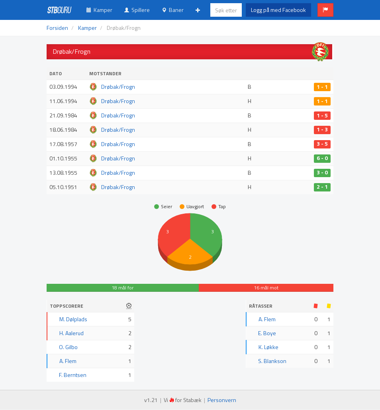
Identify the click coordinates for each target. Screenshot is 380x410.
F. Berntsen (72, 375)
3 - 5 (322, 144)
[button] (325, 10)
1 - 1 (322, 87)
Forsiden (57, 27)
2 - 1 (322, 187)
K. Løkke (268, 347)
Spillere (137, 10)
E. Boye (267, 333)
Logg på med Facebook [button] (278, 10)
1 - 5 (322, 115)
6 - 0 (322, 158)
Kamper (99, 10)
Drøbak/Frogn (118, 86)
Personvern (222, 400)
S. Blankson (272, 361)
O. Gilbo (68, 347)
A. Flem (67, 361)
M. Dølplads (73, 319)
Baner (173, 10)
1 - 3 (322, 130)
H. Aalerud (71, 333)
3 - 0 (322, 173)
